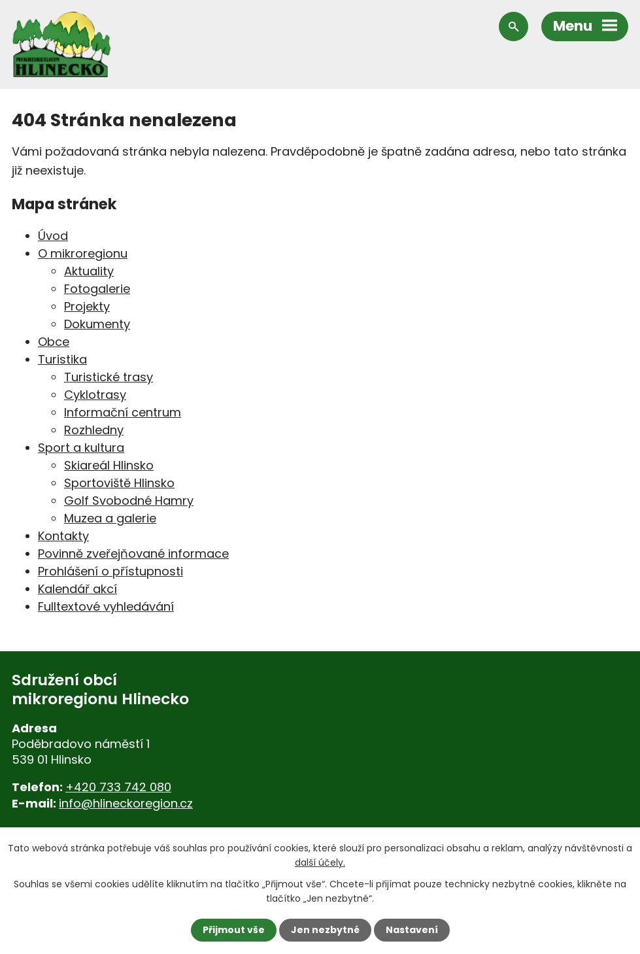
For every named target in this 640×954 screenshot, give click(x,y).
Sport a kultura (81, 447)
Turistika (62, 359)
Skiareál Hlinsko (109, 465)
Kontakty (63, 536)
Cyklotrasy (95, 394)
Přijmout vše (234, 929)
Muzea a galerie (110, 518)
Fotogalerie (97, 289)
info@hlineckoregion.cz (126, 803)
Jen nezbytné (325, 929)
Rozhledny (94, 430)
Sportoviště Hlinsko (119, 483)
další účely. (320, 862)
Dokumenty (97, 324)
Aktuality (89, 271)
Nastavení (412, 929)
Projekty (87, 306)
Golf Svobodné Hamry (129, 500)
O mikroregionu (82, 253)
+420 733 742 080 (118, 787)
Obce (53, 341)
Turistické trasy (108, 377)
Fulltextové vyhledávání (106, 606)
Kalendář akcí (77, 589)
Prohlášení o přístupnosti (110, 571)
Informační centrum (122, 412)
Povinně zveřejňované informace (133, 553)
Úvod (53, 236)
